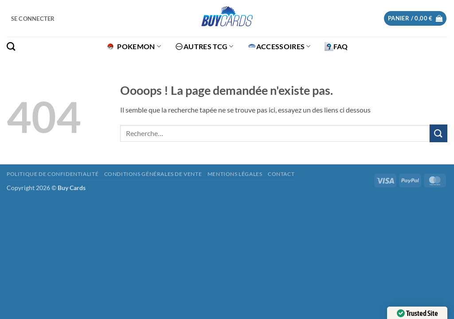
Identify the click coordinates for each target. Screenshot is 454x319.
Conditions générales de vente (153, 174)
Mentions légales (234, 174)
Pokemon (133, 46)
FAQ (336, 46)
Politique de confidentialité (52, 174)
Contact (281, 174)
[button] (33, 19)
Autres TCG (204, 46)
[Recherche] (11, 46)
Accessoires (279, 46)
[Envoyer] (438, 133)
